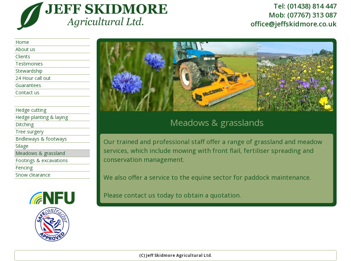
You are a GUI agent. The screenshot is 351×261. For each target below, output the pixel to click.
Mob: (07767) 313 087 (303, 15)
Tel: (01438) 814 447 (305, 6)
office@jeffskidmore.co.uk (294, 24)
